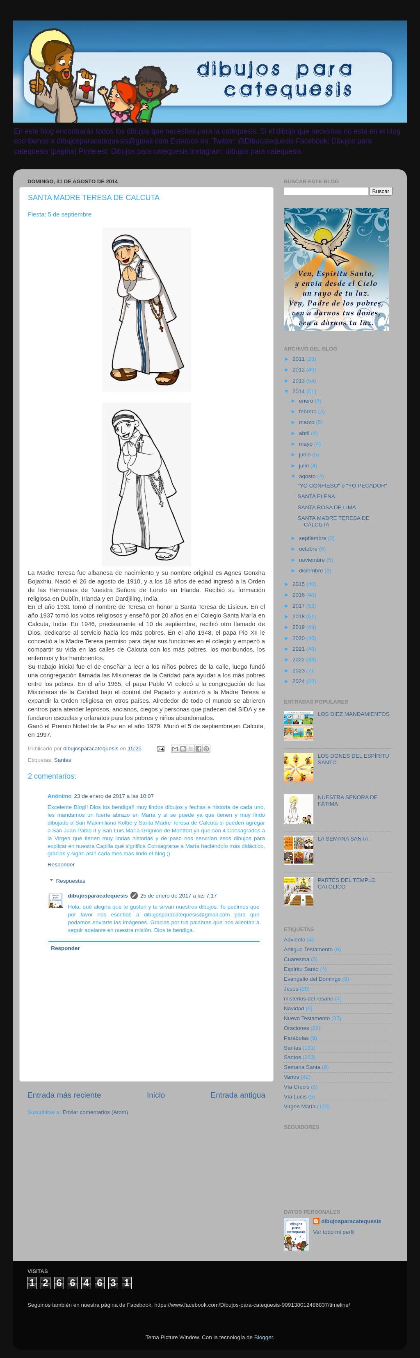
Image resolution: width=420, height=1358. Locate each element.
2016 (299, 595)
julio (304, 466)
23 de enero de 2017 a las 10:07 (114, 796)
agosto (308, 476)
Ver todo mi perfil (333, 1232)
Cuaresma (296, 959)
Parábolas (296, 1038)
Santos (292, 1057)
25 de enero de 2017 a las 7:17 (178, 896)
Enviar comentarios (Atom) (95, 1112)
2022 (299, 659)
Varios (291, 1077)
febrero (308, 411)
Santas (62, 760)
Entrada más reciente (64, 1095)
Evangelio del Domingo (312, 979)
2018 (299, 616)
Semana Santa (302, 1067)
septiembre (313, 538)
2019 (299, 627)
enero (307, 401)
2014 (299, 391)
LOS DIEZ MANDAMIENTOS (353, 714)
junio (305, 454)
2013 (299, 381)
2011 (299, 359)
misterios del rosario (308, 999)
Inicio (156, 1095)
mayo (306, 444)
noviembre (312, 560)
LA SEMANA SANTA (342, 839)
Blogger (263, 1337)
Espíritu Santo (301, 969)
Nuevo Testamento (307, 1018)
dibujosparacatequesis (98, 896)
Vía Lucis (295, 1097)
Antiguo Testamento (308, 949)
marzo (307, 422)
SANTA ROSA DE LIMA (327, 507)
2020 (299, 638)
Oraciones (296, 1028)
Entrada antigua (238, 1095)
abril (305, 433)
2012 (299, 370)
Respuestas (70, 881)
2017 (299, 606)
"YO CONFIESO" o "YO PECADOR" (342, 486)
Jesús (291, 989)
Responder (61, 864)
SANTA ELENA (316, 496)
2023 (299, 671)
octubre (309, 549)
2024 (299, 681)
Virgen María (299, 1106)
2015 (299, 584)
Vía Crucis (296, 1087)
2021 (299, 649)
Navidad (294, 1008)
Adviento (295, 939)
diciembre (311, 570)
